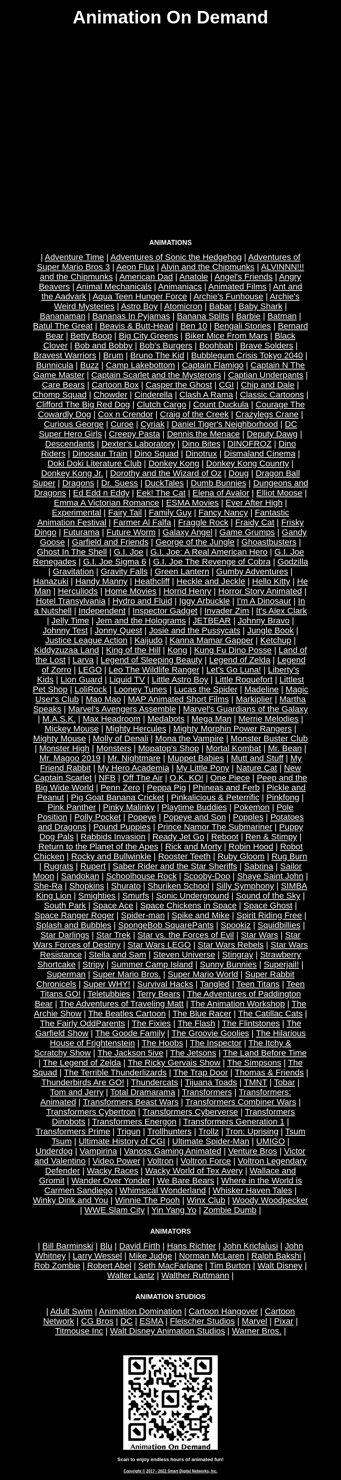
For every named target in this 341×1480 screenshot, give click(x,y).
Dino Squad (156, 453)
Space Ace (113, 905)
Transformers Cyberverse (190, 1112)
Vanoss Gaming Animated (172, 1151)
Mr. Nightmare (134, 758)
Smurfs (135, 895)
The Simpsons (254, 1062)
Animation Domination (140, 1311)
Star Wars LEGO (159, 945)
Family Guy (170, 512)
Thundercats (154, 1082)
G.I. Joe (128, 552)
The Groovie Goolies (210, 1033)
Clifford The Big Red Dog (83, 404)
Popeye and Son (194, 817)
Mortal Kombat (233, 748)
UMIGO (270, 1141)
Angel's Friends (243, 276)
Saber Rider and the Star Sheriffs (175, 866)
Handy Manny (101, 581)
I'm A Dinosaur (264, 601)
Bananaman (62, 316)
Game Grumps (247, 532)
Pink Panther (72, 807)
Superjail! (281, 964)
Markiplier (254, 699)
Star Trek (113, 935)
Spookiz (236, 925)
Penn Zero (120, 787)
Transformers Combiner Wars (240, 1102)
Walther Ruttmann (195, 1275)
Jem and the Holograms (141, 620)
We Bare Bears (185, 1180)
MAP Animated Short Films (178, 699)
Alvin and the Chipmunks (207, 267)
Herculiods (78, 591)
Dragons (78, 483)
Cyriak (152, 424)
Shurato (126, 886)
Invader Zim (227, 611)
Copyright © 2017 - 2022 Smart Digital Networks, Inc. (171, 1471)
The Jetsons (193, 1053)
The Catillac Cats (270, 1013)
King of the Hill (133, 650)
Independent (102, 611)
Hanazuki (50, 581)
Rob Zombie (57, 1265)
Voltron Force (206, 1161)
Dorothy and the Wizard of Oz (166, 473)
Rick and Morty (193, 846)
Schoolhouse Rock (141, 876)
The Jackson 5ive (130, 1053)
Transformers (207, 1092)
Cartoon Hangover (223, 1311)
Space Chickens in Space (188, 905)
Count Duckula (221, 404)
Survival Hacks (165, 984)
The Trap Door (201, 1072)
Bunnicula (54, 365)
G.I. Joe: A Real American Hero (209, 552)
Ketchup (275, 640)
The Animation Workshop (238, 1003)
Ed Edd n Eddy (101, 493)
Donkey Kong (174, 463)
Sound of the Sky (268, 895)
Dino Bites (201, 443)
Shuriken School (178, 886)
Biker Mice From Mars (226, 335)
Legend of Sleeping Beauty (151, 660)
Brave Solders (266, 345)
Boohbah (216, 345)
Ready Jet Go (178, 836)
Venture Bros (252, 1151)
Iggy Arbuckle (204, 601)
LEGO (90, 669)
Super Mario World (203, 974)
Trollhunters (169, 1131)
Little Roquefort (244, 679)
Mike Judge (150, 1255)
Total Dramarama (142, 1092)
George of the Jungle (194, 542)
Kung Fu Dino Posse (232, 650)
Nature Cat (256, 768)
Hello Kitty (271, 581)
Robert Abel (109, 1265)
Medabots (165, 719)
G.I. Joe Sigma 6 (114, 561)
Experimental (76, 512)
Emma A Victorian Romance (106, 502)
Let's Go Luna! (233, 669)
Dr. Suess (119, 483)
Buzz (89, 365)
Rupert (92, 866)
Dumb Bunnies (218, 483)
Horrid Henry (187, 591)
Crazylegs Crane (267, 414)
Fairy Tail (125, 512)
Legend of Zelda (239, 660)
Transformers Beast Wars (130, 1102)
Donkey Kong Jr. (72, 473)
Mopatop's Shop (168, 748)
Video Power (117, 1161)
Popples (248, 817)
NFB (107, 778)
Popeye (142, 817)
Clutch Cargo (161, 404)
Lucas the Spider (205, 689)
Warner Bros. (256, 1331)
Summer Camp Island (152, 964)
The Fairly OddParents (82, 1023)
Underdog (54, 1151)
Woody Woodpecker (270, 1200)
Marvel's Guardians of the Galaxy (245, 709)
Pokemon (252, 807)
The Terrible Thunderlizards (115, 1072)
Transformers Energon (134, 1121)
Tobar (284, 1082)
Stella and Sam (117, 954)
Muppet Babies (195, 758)
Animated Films (237, 286)
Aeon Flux (135, 267)
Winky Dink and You (70, 1200)
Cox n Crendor (125, 414)
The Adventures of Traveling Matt (121, 1003)
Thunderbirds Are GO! (83, 1082)
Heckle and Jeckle (211, 581)
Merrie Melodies (269, 719)
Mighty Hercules (135, 728)
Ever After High (254, 502)
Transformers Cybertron (91, 1112)
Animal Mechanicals (114, 286)
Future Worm (131, 532)
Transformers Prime (73, 1131)
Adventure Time (74, 257)
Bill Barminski (67, 1246)
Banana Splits (203, 316)
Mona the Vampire (189, 738)
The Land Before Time (265, 1053)
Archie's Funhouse (229, 296)
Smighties (96, 895)
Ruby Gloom (240, 856)
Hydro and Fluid (142, 601)
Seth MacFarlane (170, 1265)
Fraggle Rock (203, 522)
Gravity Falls (124, 571)
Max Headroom (112, 719)
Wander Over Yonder (110, 1180)
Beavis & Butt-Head (136, 326)
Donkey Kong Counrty (247, 463)
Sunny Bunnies (228, 964)
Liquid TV (127, 679)
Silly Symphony (245, 886)
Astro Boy (139, 306)
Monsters (113, 748)
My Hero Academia (133, 768)
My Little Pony (202, 768)
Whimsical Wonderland (162, 1190)
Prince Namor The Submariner (215, 827)
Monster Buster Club (269, 738)
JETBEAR (212, 620)
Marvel (254, 1321)
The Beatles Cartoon (127, 1013)
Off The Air (142, 778)
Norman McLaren (212, 1255)
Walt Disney (279, 1265)
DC (126, 1321)
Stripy (93, 964)
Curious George (74, 424)
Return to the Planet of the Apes (98, 846)
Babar (220, 306)
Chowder (111, 394)
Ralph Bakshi (276, 1255)
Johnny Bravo (264, 620)
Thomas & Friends (269, 1072)
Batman (281, 316)
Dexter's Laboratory (138, 443)
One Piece (230, 778)
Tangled (214, 984)
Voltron (160, 1161)
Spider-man (143, 915)
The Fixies (151, 1023)
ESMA (151, 1321)
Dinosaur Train (99, 453)
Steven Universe (184, 954)
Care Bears (63, 385)
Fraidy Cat (254, 522)
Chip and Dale (267, 385)
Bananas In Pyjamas (131, 316)
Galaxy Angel (187, 532)
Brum (113, 355)
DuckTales (164, 483)
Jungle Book (270, 630)
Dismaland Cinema (259, 453)
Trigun (129, 1131)
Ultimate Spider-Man (210, 1141)
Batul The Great (63, 326)
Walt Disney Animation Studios (167, 1331)
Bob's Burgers (166, 345)
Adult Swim (71, 1311)
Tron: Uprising (252, 1131)
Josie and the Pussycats (194, 630)
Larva (83, 660)
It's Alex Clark (281, 611)
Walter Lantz (131, 1275)
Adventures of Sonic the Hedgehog (176, 257)
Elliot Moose (279, 493)
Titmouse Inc (79, 1331)
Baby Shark (260, 306)
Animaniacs (180, 286)
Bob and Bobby (103, 345)
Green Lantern (182, 571)
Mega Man (212, 719)
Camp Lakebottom (140, 365)
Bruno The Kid (157, 355)
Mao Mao (103, 699)
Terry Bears (158, 994)
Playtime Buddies (194, 807)
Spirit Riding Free (269, 915)
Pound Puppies (122, 827)
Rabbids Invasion (113, 836)
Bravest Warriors (65, 355)
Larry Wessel (97, 1255)
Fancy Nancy (223, 512)
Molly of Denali (120, 738)
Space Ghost (267, 905)
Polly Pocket (97, 817)
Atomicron (183, 306)
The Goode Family (130, 1033)
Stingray (237, 954)
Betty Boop (91, 335)
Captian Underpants (265, 375)
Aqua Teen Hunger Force (140, 296)
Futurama (81, 532)
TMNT (255, 1082)
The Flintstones (251, 1023)
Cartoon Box (114, 385)
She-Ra (48, 886)
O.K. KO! (186, 778)
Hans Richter (191, 1246)
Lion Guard (81, 679)
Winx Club (206, 1200)
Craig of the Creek (194, 414)
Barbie (248, 316)
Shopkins (86, 886)
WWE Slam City (114, 1210)
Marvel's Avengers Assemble (122, 709)
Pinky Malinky (129, 807)
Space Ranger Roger (74, 915)
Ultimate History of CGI (122, 1141)
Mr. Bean (285, 748)
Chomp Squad (60, 394)
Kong (177, 650)
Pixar (283, 1321)
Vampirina (98, 1151)
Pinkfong (282, 797)
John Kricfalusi (250, 1246)
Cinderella (153, 394)
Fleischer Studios (202, 1321)
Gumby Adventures (252, 571)
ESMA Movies (192, 502)
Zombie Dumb (230, 1210)
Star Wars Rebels (231, 945)
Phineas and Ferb (226, 787)
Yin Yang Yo (174, 1210)
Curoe (121, 424)
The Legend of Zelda (82, 1062)
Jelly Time (70, 620)
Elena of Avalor (220, 493)
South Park (65, 905)
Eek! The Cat (161, 493)
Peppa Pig (166, 787)
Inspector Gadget (165, 611)
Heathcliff (152, 581)
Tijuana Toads (211, 1082)
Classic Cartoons (272, 394)
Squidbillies (279, 925)
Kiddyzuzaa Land (66, 650)
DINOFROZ (249, 443)
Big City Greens (148, 335)
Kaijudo (149, 640)
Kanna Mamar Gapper (212, 640)
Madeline (261, 689)
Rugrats (58, 866)
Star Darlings (64, 935)
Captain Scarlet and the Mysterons (156, 375)
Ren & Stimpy (271, 836)
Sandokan (80, 876)
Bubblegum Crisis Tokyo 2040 (247, 355)
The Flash (196, 1023)
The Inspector (216, 1043)
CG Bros (97, 1321)
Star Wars (259, 935)
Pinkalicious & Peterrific (215, 797)
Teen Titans (258, 984)
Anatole (193, 276)
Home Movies (131, 591)
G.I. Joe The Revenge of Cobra (212, 561)
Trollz (208, 1131)
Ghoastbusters (269, 542)
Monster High (64, 748)
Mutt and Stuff (257, 758)
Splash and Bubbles (73, 925)
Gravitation (73, 571)
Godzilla (292, 561)
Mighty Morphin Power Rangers (232, 728)
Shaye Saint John (270, 876)
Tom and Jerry (77, 1092)
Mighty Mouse (59, 738)
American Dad (146, 276)
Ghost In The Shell (72, 552)
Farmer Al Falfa (142, 522)
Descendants (70, 443)
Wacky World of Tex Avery (194, 1170)
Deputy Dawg (272, 434)
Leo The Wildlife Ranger (154, 669)
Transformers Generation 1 (234, 1121)
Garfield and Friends (110, 542)
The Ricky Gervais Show (174, 1062)
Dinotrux (201, 453)
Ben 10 (193, 326)
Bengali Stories (242, 326)
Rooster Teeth (184, 856)
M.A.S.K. (59, 719)
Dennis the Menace (203, 434)
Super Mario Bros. (127, 974)
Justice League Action (86, 640)
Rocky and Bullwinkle (111, 856)
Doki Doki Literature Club (95, 463)
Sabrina (258, 866)
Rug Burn (289, 856)
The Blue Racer (201, 1013)
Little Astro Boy (180, 679)
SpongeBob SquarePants (166, 925)
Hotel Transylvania (70, 601)
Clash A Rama (206, 394)
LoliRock (90, 689)
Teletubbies (108, 994)
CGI (226, 385)
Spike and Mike (200, 915)
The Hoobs (162, 1043)
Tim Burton (230, 1265)
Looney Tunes (140, 689)
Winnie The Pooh (147, 1200)
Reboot (224, 836)
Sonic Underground (192, 895)
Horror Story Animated (260, 591)
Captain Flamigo (212, 365)
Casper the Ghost (179, 385)
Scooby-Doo (207, 876)
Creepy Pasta (134, 434)
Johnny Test (65, 630)
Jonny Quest (118, 630)
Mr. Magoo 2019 (70, 758)
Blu (106, 1246)
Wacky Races (112, 1170)
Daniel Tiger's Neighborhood (224, 424)
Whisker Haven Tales (252, 1190)
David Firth (139, 1246)
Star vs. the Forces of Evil (186, 935)
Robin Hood (250, 846)
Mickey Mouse (72, 728)
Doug (238, 473)
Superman (65, 974)
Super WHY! (106, 984)
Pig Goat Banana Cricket (117, 797)
